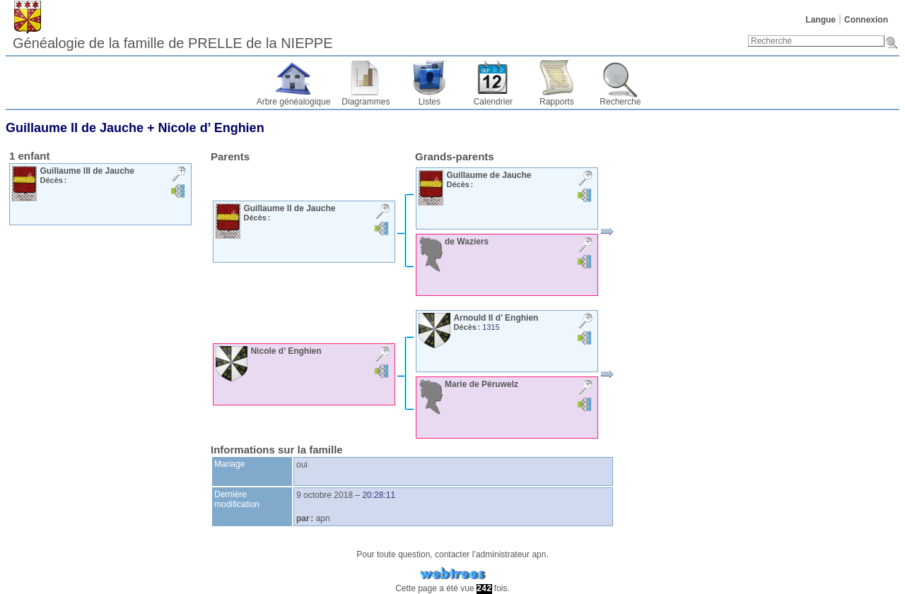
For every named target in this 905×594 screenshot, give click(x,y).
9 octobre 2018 (324, 495)
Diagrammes (365, 102)
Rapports (556, 102)
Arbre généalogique (294, 102)
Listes (429, 102)
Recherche (620, 102)
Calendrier (493, 102)
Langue (820, 20)
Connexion (866, 20)
